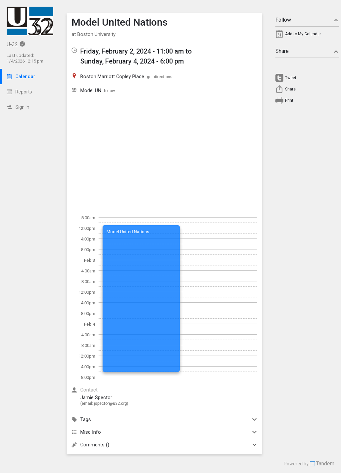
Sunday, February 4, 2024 (117, 61)
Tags (164, 419)
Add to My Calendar (303, 34)
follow (109, 90)
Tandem (325, 463)
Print (289, 100)
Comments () (164, 445)
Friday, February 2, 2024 (115, 51)
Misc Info (164, 432)
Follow (307, 20)
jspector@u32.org (110, 403)
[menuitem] (307, 35)
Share (307, 51)
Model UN (90, 90)
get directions (159, 77)
